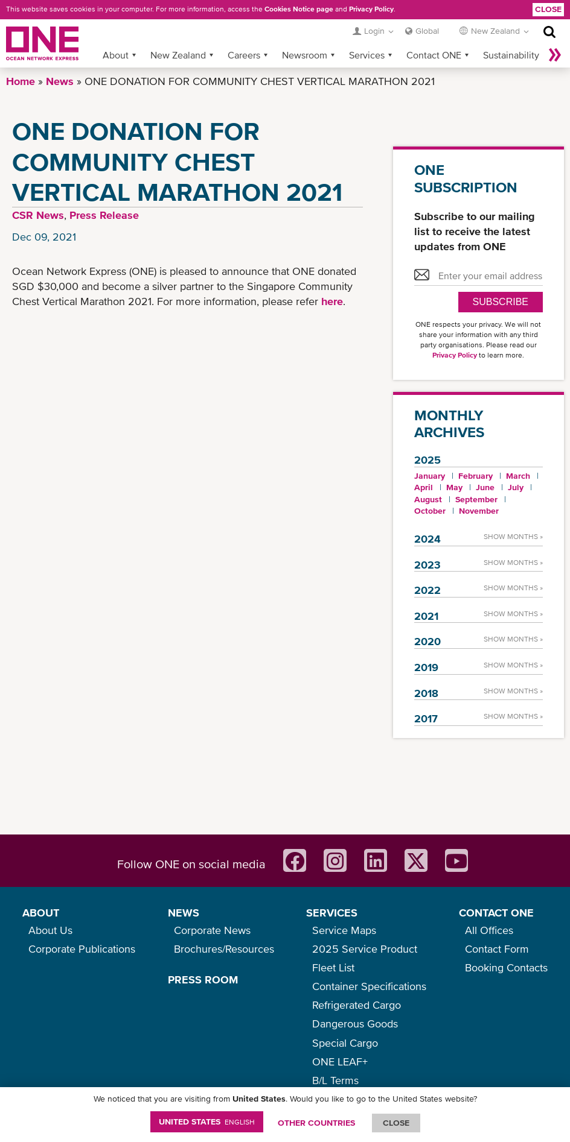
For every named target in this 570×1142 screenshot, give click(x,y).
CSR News (38, 215)
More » (555, 55)
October (430, 511)
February (475, 476)
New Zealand (178, 54)
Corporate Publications (81, 948)
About (116, 54)
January (429, 476)
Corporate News (212, 930)
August (428, 499)
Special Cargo (345, 1042)
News (60, 81)
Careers (244, 54)
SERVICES (331, 912)
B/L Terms (335, 1080)
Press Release (104, 215)
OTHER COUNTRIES (316, 1123)
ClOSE (396, 1123)
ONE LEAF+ (340, 1061)
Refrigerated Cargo (356, 1004)
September (476, 499)
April (423, 487)
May (454, 487)
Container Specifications (369, 986)
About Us (50, 930)
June (485, 487)
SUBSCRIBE (500, 302)
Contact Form (497, 948)
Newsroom (304, 54)
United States (207, 1121)
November (479, 511)
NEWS (183, 912)
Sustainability (511, 54)
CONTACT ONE (496, 912)
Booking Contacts (506, 967)
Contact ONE (433, 54)
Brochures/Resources (224, 948)
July (516, 487)
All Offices (489, 930)
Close (548, 9)
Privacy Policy (371, 9)
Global (427, 31)
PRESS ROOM (203, 979)
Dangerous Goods (355, 1023)
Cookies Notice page (298, 9)
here (330, 301)
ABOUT (40, 912)
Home (20, 81)
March (518, 476)
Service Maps (344, 930)
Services (367, 54)
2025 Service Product (364, 948)
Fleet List (333, 967)
